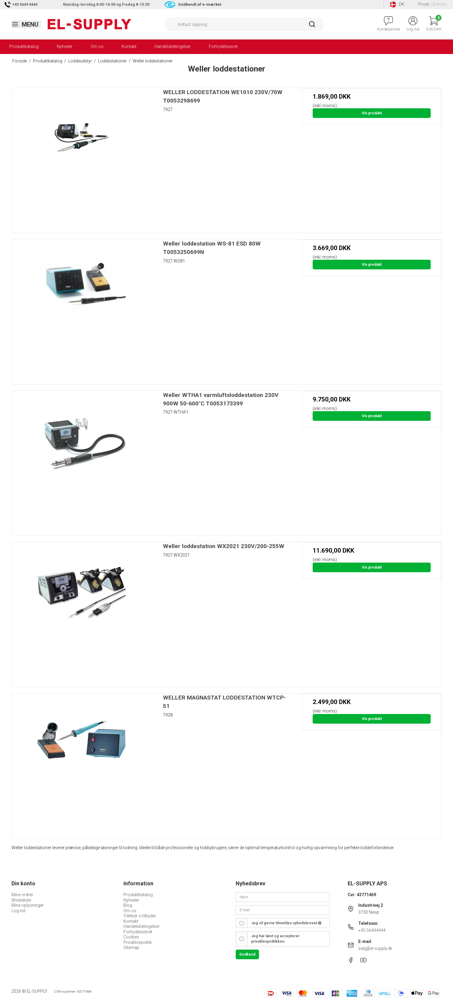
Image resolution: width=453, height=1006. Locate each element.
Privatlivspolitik (137, 942)
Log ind (18, 910)
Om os (97, 46)
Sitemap (131, 947)
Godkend (247, 954)
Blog (127, 905)
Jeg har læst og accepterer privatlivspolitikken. (275, 939)
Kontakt (129, 46)
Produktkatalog (24, 46)
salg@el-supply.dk (375, 948)
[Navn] (283, 896)
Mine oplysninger (27, 905)
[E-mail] (283, 909)
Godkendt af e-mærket (199, 4)
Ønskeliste (21, 900)
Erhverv (440, 4)
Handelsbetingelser (173, 46)
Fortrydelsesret (223, 46)
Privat (423, 4)
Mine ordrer (22, 894)
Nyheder (64, 46)
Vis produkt (372, 113)
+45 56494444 (372, 930)
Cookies (131, 937)
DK (397, 5)
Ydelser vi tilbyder (139, 915)
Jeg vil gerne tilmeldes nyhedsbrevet (286, 923)
